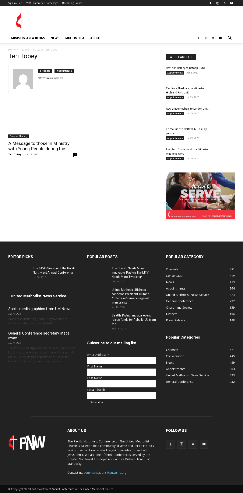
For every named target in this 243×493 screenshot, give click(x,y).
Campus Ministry (19, 136)
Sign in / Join (15, 2)
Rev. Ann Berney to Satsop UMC (185, 67)
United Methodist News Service (38, 296)
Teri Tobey (14, 154)
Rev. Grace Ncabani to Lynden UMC (187, 108)
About (95, 38)
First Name (94, 366)
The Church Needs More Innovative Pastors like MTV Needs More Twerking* (130, 272)
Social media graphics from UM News (39, 309)
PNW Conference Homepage (41, 2)
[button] (230, 38)
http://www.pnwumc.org (50, 78)
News (55, 38)
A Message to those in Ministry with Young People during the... (39, 146)
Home (12, 49)
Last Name (94, 378)
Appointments (175, 72)
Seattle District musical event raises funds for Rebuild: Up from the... (134, 320)
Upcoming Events (72, 2)
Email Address (98, 355)
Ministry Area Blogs (28, 38)
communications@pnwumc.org (105, 472)
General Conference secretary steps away (39, 335)
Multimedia (74, 38)
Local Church (96, 390)
